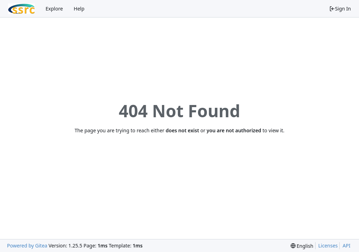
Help (79, 8)
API (346, 245)
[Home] (21, 8)
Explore (54, 8)
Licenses (328, 245)
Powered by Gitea (27, 245)
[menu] (302, 246)
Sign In (340, 8)
